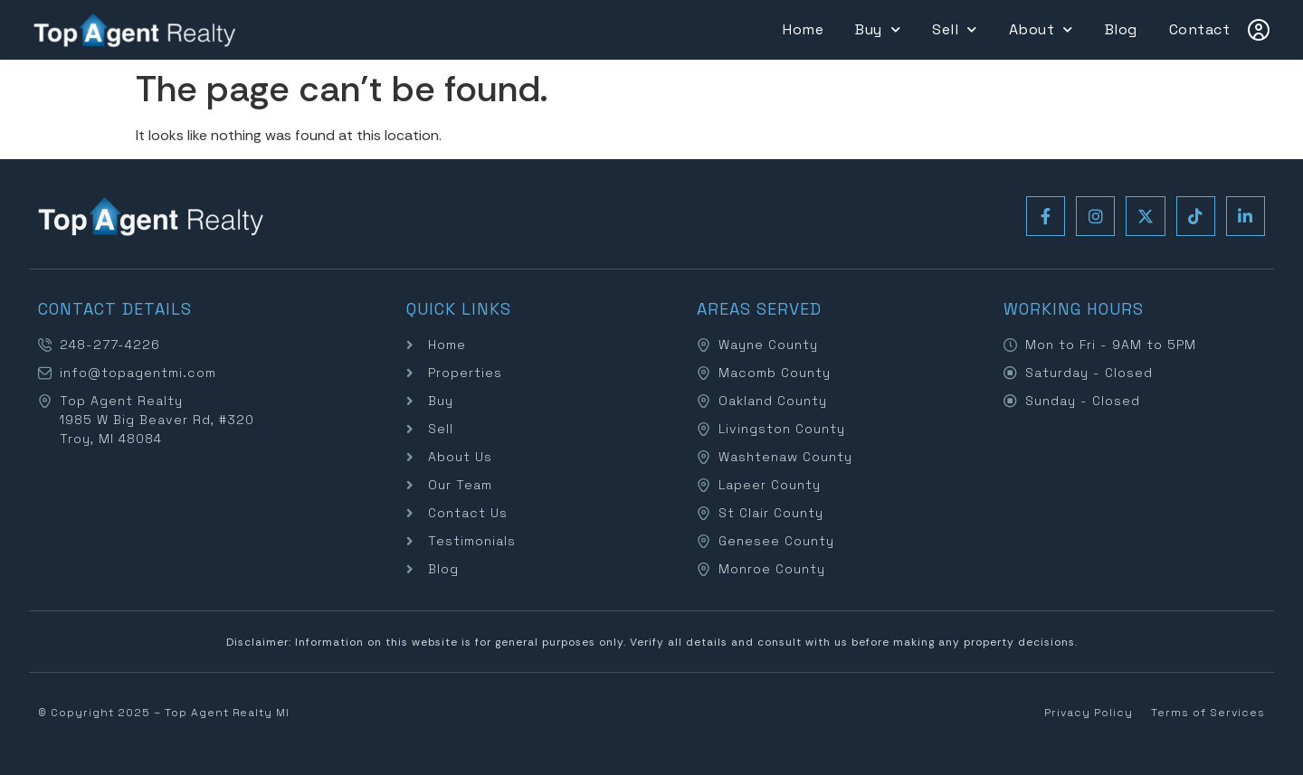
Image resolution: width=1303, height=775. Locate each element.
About (1041, 29)
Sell (954, 29)
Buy (877, 29)
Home (803, 29)
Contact (1200, 29)
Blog (1121, 29)
